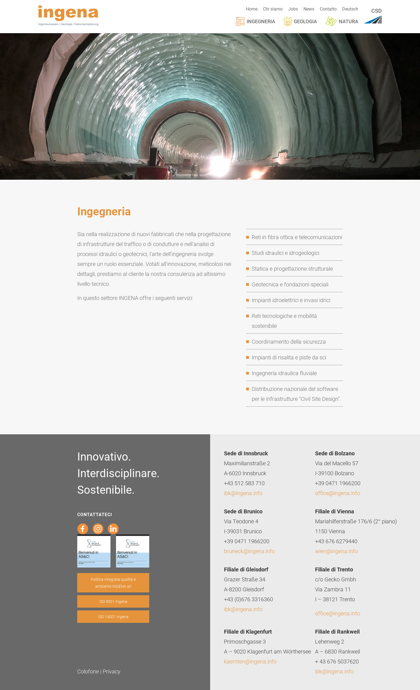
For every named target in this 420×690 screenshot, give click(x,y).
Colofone (88, 671)
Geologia (305, 21)
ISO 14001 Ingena (113, 616)
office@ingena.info (337, 492)
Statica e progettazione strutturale (292, 268)
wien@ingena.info (336, 551)
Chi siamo (273, 9)
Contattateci (94, 514)
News (308, 9)
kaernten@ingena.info (250, 661)
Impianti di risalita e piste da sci (289, 357)
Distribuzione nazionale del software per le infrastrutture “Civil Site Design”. (296, 393)
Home (251, 9)
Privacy (111, 671)
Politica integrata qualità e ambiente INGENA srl (113, 583)
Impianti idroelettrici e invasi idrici (291, 300)
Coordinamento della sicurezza (289, 341)
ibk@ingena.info (243, 492)
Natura (348, 21)
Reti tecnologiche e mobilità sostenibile (284, 320)
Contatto (328, 9)
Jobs (293, 9)
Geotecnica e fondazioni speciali (290, 284)
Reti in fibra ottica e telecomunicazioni (297, 237)
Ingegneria (261, 21)
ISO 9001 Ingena (113, 601)
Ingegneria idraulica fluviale (284, 373)
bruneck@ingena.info (249, 551)
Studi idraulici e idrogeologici (285, 252)
